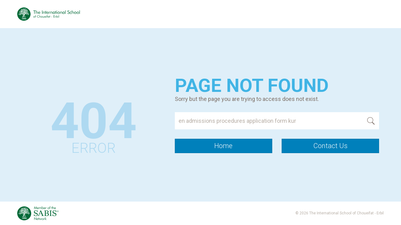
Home (223, 146)
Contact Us (330, 146)
